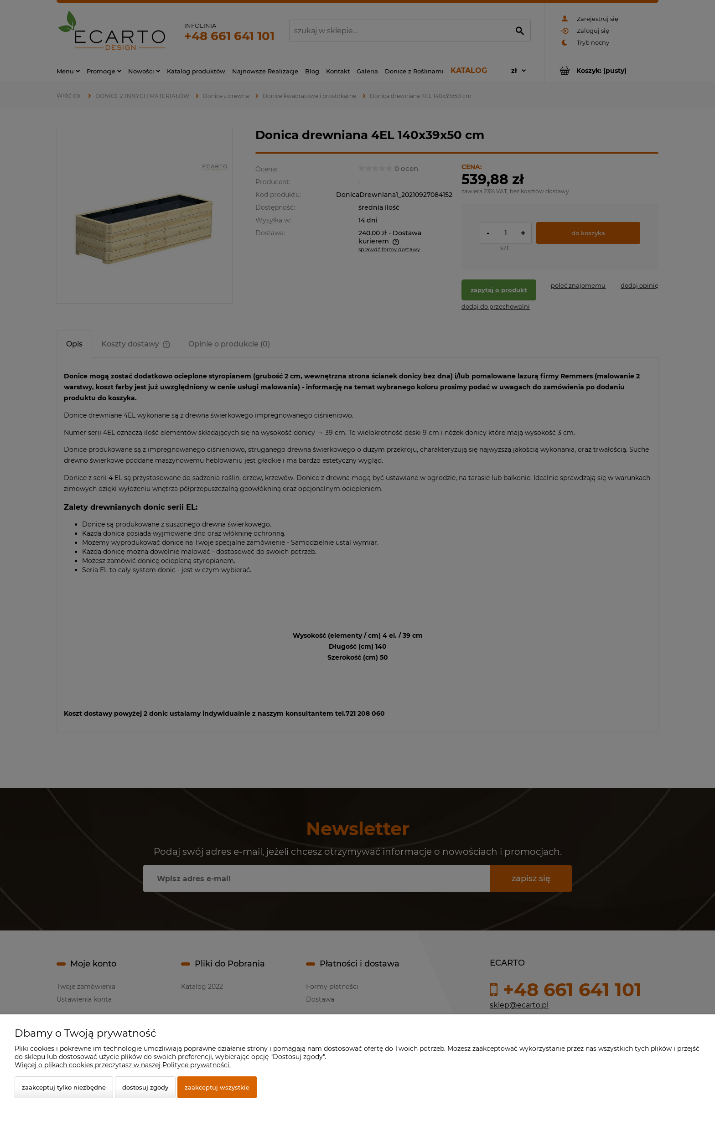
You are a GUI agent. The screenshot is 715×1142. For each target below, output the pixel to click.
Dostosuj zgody (145, 1087)
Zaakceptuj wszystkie (217, 1087)
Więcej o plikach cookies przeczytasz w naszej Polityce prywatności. (123, 1065)
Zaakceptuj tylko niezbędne (64, 1087)
